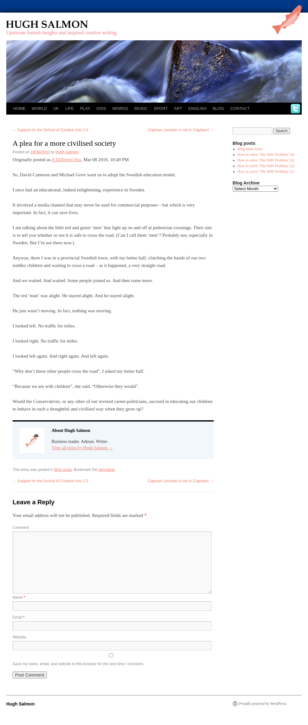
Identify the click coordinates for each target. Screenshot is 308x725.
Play (85, 108)
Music (140, 108)
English (197, 108)
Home (19, 108)
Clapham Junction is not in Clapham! (180, 130)
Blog (218, 108)
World (39, 108)
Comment (21, 527)
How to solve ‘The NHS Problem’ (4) (266, 154)
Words (120, 108)
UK (56, 108)
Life (69, 108)
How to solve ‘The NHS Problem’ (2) (266, 166)
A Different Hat (66, 159)
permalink (106, 469)
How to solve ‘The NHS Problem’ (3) (266, 160)
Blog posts (63, 469)
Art (178, 108)
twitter (295, 108)
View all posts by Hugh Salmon (82, 447)
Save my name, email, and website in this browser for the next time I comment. (78, 664)
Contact (240, 108)
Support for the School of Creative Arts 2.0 (50, 130)
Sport (161, 108)
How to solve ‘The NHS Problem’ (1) (266, 171)
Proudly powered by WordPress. (263, 703)
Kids (101, 108)
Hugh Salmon (65, 24)
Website (19, 637)
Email (19, 617)
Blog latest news (250, 149)
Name (19, 597)
